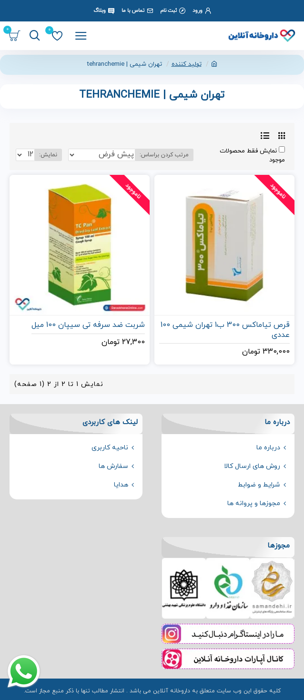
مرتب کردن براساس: (164, 155)
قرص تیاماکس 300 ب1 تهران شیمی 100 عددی (225, 330)
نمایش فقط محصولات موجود (252, 155)
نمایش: (48, 155)
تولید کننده (187, 64)
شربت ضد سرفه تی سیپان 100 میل (88, 325)
